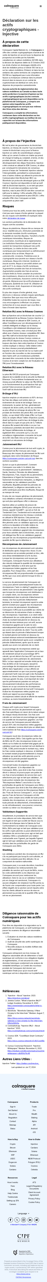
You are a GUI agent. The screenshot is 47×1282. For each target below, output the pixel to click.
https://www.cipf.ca (23, 1274)
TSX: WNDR (31, 1225)
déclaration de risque (16, 218)
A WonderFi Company (18, 1225)
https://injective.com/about (18, 998)
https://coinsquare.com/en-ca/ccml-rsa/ (19, 458)
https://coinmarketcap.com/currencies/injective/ (27, 1031)
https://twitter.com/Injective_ (27, 1063)
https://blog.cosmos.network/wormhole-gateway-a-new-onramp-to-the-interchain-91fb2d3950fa (25, 1020)
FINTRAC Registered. (23, 1277)
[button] (40, 6)
